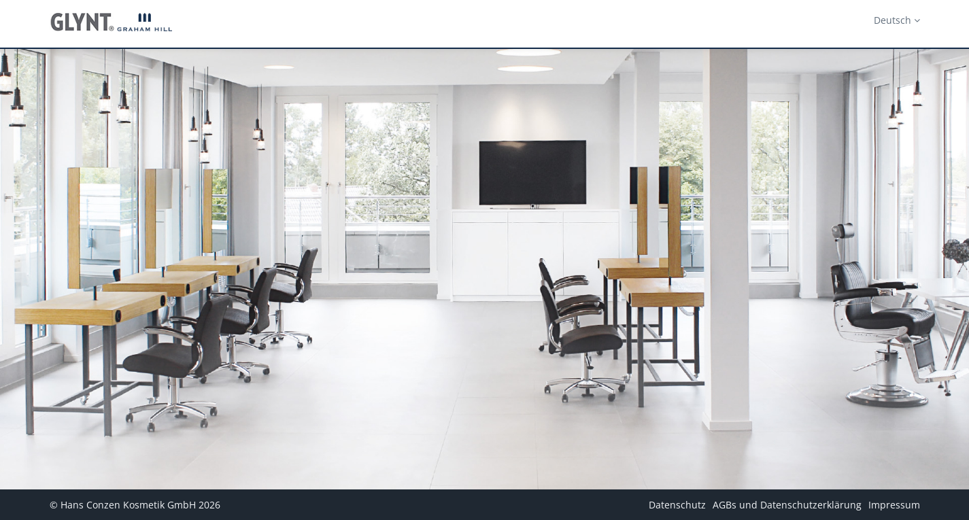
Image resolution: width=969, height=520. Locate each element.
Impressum (894, 504)
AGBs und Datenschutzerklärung (787, 504)
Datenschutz (677, 504)
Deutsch (897, 20)
